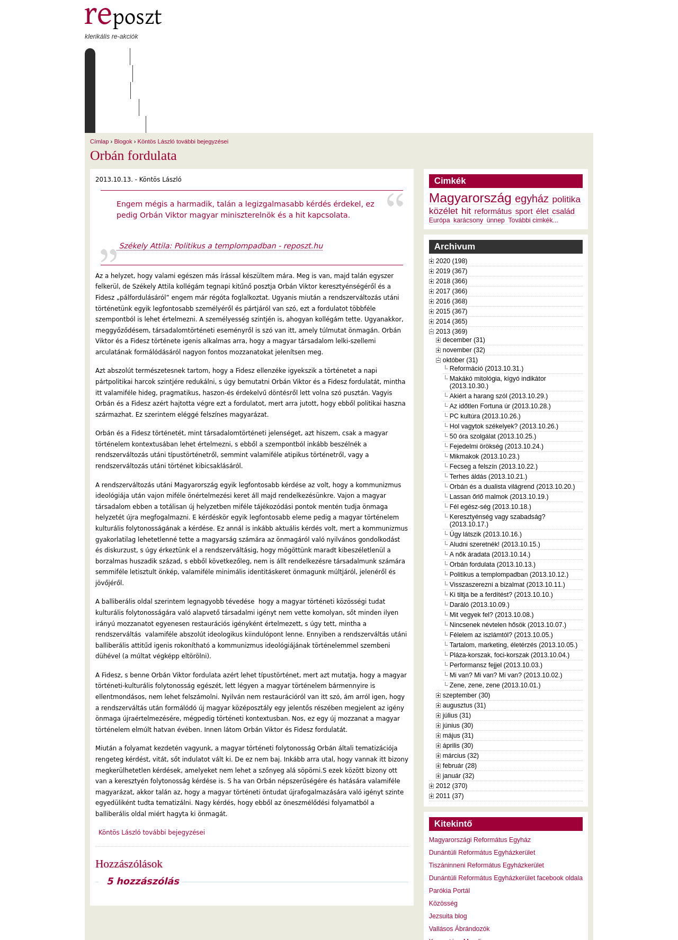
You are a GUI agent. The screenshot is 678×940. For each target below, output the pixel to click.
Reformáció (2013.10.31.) (487, 301)
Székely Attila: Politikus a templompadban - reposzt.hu (220, 178)
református (493, 143)
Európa (439, 152)
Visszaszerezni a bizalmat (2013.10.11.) (507, 517)
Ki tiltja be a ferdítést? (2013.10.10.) (501, 527)
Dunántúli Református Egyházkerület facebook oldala (506, 810)
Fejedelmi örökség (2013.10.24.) (496, 378)
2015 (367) (452, 243)
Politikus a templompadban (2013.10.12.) (509, 507)
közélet (443, 143)
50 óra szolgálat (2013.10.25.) (493, 368)
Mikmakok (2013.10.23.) (485, 388)
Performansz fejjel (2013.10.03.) (496, 597)
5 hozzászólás (142, 813)
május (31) (458, 668)
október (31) (460, 292)
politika (566, 131)
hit (466, 143)
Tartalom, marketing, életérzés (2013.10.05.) (514, 577)
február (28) (460, 698)
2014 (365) (452, 253)
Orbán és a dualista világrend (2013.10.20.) (512, 419)
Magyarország (470, 130)
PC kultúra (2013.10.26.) (485, 348)
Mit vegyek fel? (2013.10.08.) (492, 547)
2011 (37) (450, 728)
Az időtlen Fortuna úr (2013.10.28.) (500, 338)
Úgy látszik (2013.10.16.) (486, 466)
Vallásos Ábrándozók (459, 861)
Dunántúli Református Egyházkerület (482, 785)
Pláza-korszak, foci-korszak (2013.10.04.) (510, 587)
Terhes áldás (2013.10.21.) (488, 409)
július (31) (457, 647)
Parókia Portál (449, 823)
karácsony (468, 152)
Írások (193, 56)
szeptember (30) (466, 627)
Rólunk (151, 56)
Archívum (238, 56)
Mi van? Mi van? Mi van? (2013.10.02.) (506, 607)
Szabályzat (291, 56)
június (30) (458, 657)
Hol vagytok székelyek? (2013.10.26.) (504, 358)
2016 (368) (452, 233)
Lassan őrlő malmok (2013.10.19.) (499, 429)
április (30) (458, 678)
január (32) (459, 708)
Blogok (123, 73)
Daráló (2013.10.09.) (480, 537)
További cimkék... (533, 152)
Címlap (110, 56)
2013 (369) (452, 263)
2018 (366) (452, 213)
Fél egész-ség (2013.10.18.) (490, 439)
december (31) (464, 272)
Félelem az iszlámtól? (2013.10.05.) (501, 567)
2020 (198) (452, 193)
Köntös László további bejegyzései (183, 73)
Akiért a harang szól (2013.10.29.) (499, 328)
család (563, 143)
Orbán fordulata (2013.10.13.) (493, 496)
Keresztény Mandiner (459, 874)
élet (542, 143)
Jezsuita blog (448, 848)
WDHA (574, 925)
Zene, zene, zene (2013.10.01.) (495, 617)
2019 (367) (452, 203)
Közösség (443, 835)
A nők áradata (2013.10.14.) (490, 486)
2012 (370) (452, 718)
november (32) (464, 282)
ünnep (496, 152)
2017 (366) (452, 223)
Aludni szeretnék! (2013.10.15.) (495, 476)
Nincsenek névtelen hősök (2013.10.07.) (508, 557)
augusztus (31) (464, 637)
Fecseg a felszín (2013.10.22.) (494, 398)
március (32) (461, 688)
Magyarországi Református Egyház (480, 772)
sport (524, 143)
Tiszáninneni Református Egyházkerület (486, 797)
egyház (532, 131)
